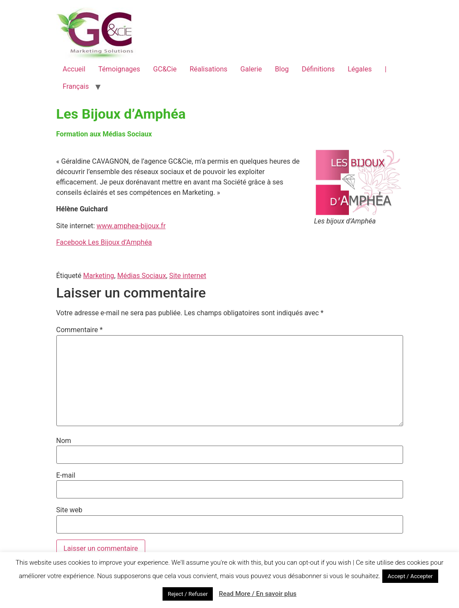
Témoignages (119, 69)
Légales (359, 69)
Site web (69, 510)
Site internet (187, 276)
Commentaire (79, 330)
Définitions (318, 69)
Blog (282, 69)
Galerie (251, 69)
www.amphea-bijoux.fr (131, 226)
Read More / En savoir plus (257, 594)
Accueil (74, 69)
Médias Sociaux (141, 276)
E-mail (65, 475)
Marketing (98, 276)
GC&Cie (164, 69)
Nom (64, 440)
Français (76, 86)
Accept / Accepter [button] (410, 576)
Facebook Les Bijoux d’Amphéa (104, 242)
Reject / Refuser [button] (188, 594)
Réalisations (208, 69)
